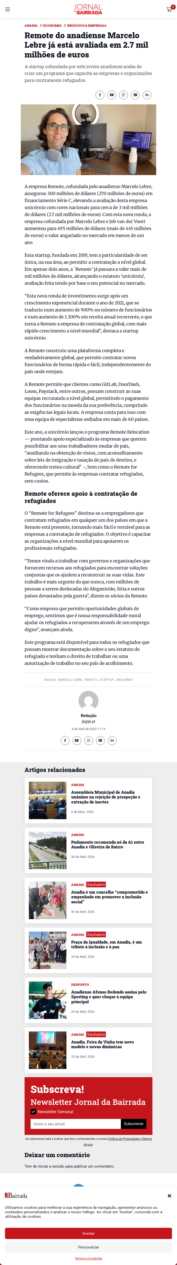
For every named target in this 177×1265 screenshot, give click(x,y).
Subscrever (133, 1123)
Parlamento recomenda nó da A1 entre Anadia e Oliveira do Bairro (107, 844)
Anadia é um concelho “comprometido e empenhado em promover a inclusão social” (109, 896)
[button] (169, 1195)
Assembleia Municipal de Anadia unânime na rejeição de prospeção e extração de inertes (105, 796)
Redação (89, 715)
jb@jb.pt (88, 721)
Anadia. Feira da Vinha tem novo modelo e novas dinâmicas (102, 1044)
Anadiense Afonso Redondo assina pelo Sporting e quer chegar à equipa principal (108, 996)
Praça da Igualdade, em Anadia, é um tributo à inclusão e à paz (106, 944)
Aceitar (88, 1233)
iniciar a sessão (51, 1166)
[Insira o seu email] (76, 1124)
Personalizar (88, 1247)
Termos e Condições (88, 1258)
